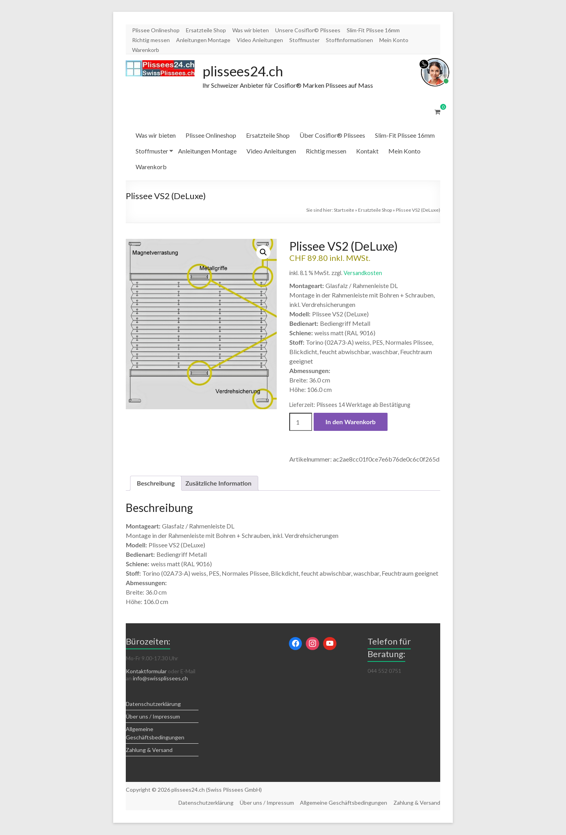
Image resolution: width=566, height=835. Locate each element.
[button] (263, 253)
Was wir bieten (250, 30)
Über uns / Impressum (153, 716)
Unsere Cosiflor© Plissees (307, 30)
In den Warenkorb (350, 422)
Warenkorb (145, 49)
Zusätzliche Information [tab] (219, 483)
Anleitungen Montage (203, 40)
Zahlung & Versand (149, 750)
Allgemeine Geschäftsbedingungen (343, 803)
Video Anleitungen (260, 40)
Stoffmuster (304, 40)
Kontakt (367, 151)
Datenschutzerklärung (153, 704)
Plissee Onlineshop (156, 30)
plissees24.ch (244, 71)
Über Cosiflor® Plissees (332, 135)
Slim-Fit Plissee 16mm (373, 30)
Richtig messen (151, 40)
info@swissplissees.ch (160, 678)
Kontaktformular (146, 671)
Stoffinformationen (349, 40)
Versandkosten (363, 273)
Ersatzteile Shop (206, 30)
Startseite (344, 210)
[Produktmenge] (300, 422)
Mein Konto (393, 40)
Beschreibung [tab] (156, 483)
